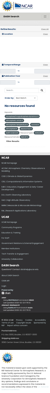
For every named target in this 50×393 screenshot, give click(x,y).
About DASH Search (10, 275)
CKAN (6, 293)
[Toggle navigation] (45, 16)
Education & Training (11, 232)
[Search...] (22, 90)
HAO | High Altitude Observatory (16, 200)
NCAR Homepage (9, 163)
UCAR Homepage (9, 222)
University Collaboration (12, 259)
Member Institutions (11, 248)
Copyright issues (23, 322)
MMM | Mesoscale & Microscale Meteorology (21, 205)
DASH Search (11, 16)
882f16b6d (13, 300)
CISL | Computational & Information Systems (22, 181)
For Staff (5, 238)
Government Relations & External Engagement (23, 243)
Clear (45, 34)
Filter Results (12, 141)
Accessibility (40, 320)
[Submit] (42, 90)
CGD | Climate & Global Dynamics (17, 176)
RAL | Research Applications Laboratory (19, 210)
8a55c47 (12, 307)
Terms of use (8, 322)
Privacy (19, 320)
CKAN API (5, 280)
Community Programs (12, 227)
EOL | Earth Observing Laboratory (16, 195)
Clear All (45, 29)
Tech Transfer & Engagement (15, 254)
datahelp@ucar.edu (29, 269)
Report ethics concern (17, 325)
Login (4, 286)
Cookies (28, 320)
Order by (9, 98)
